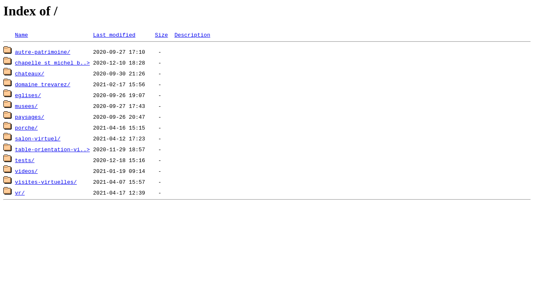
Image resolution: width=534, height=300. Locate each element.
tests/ (25, 160)
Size (161, 34)
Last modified (114, 34)
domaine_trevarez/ (43, 84)
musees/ (26, 106)
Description (192, 34)
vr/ (20, 192)
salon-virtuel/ (37, 138)
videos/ (26, 171)
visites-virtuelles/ (46, 181)
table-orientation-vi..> (52, 149)
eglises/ (28, 95)
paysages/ (29, 116)
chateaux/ (29, 73)
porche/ (26, 127)
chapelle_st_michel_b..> (52, 62)
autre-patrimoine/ (43, 51)
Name (21, 34)
